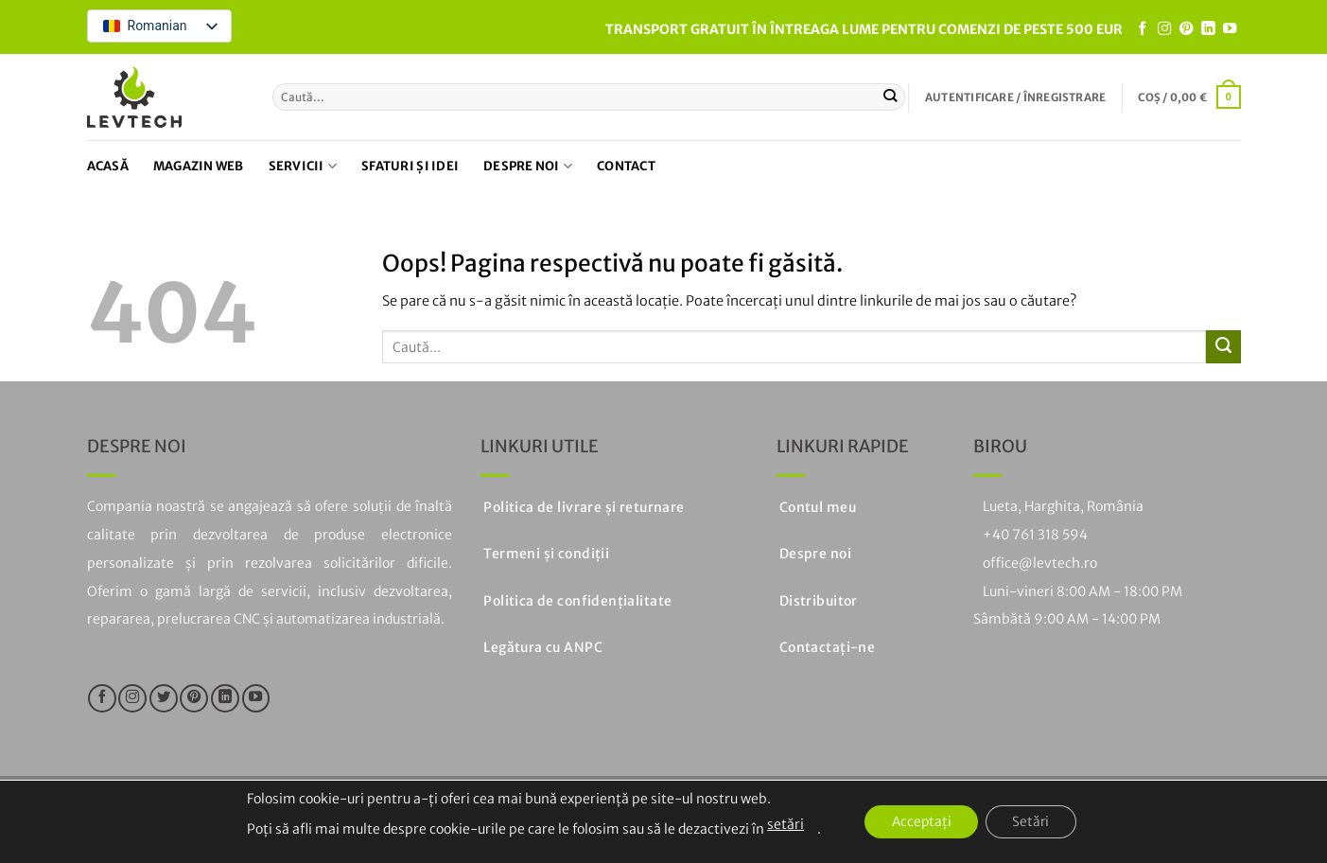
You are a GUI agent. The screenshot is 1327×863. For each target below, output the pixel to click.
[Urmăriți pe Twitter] (163, 698)
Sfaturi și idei (410, 166)
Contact (626, 166)
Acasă (108, 166)
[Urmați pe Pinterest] (1186, 29)
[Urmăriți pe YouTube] (1229, 29)
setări (780, 824)
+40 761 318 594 (1035, 534)
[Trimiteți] (890, 96)
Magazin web (198, 166)
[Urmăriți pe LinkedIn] (1207, 29)
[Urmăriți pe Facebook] (1142, 29)
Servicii (303, 166)
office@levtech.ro (1040, 563)
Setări (1034, 822)
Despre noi (527, 166)
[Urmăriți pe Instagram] (1164, 29)
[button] (1015, 97)
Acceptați (920, 822)
